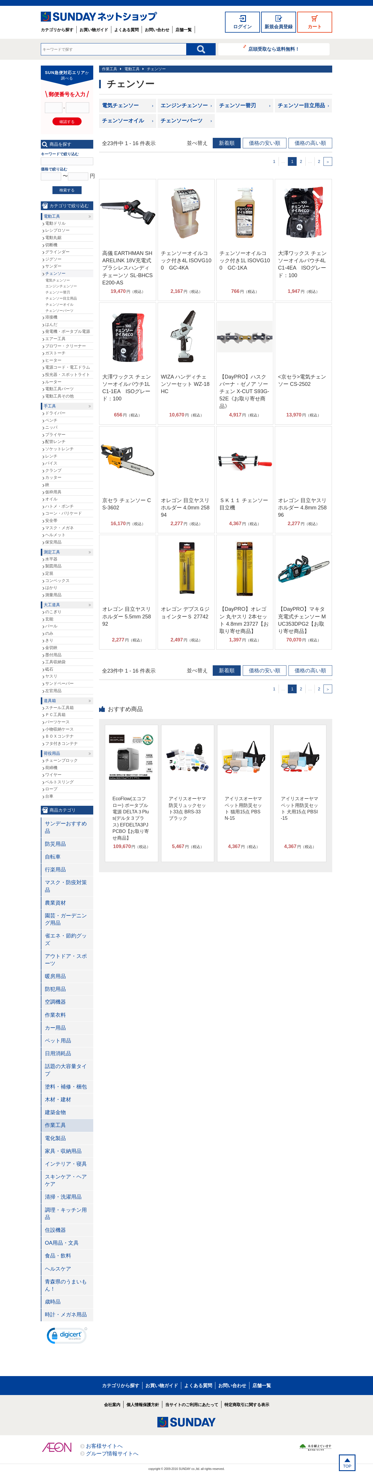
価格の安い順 (264, 143)
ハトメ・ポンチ (59, 506)
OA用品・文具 (62, 1243)
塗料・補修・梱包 (66, 1087)
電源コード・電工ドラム (67, 367)
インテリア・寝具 (66, 1164)
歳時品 (53, 1302)
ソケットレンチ (59, 448)
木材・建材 (58, 1099)
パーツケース (57, 722)
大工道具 (52, 604)
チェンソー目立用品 (301, 105)
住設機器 (55, 1230)
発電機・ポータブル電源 (67, 331)
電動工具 (132, 69)
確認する (67, 121)
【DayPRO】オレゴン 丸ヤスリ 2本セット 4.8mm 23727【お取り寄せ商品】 (244, 620)
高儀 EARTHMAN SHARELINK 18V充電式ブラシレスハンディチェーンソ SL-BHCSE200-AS (127, 268)
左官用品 (53, 690)
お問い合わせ (157, 29)
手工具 (50, 406)
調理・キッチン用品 (66, 1213)
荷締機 (51, 767)
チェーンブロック (61, 760)
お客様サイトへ (104, 1446)
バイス (51, 463)
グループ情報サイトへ (112, 1454)
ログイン (242, 26)
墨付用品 (53, 654)
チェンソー (156, 69)
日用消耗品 (58, 1053)
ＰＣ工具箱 (55, 714)
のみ (49, 633)
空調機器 (55, 1002)
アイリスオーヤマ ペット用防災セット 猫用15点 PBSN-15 (243, 808)
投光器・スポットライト (67, 374)
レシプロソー (57, 230)
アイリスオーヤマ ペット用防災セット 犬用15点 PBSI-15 (299, 808)
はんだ (51, 324)
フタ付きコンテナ (61, 743)
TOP (347, 1466)
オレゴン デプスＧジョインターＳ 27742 (185, 612)
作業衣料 (55, 1015)
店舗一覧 (183, 29)
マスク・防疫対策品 (66, 886)
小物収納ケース (59, 729)
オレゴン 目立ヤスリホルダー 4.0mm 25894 (185, 507)
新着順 (227, 143)
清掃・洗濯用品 (63, 1197)
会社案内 (112, 1404)
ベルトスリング (59, 782)
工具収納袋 (55, 661)
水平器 (51, 559)
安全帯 (51, 520)
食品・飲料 (58, 1256)
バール (51, 626)
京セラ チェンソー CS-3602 (126, 504)
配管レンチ (55, 441)
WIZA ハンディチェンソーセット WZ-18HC (185, 384)
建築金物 (55, 1112)
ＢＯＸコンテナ (59, 736)
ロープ (51, 789)
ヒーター (53, 360)
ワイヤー (53, 774)
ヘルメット (55, 534)
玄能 (49, 619)
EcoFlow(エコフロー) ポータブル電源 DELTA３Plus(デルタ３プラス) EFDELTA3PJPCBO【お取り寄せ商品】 (130, 818)
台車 (49, 796)
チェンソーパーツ (182, 121)
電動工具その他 (59, 396)
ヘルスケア (58, 1269)
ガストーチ (55, 353)
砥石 (49, 669)
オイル (51, 499)
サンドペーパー (59, 683)
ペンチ (51, 420)
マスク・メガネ (59, 527)
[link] (67, 1337)
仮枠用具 (53, 492)
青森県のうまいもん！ (66, 1285)
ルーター (53, 381)
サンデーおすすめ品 (66, 827)
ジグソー (53, 259)
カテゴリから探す (57, 29)
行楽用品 (55, 870)
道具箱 (50, 700)
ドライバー (55, 413)
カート (315, 26)
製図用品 (53, 566)
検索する (67, 190)
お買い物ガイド (94, 29)
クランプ (53, 470)
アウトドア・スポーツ (66, 959)
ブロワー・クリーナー (65, 346)
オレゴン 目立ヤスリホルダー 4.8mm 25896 (302, 507)
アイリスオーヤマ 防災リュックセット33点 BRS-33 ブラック (187, 808)
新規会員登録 (279, 26)
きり (49, 640)
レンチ (51, 456)
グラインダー (57, 251)
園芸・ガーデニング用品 (66, 919)
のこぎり (53, 611)
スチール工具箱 (59, 707)
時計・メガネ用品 (66, 1315)
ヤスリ (51, 676)
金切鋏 (51, 647)
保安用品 (53, 542)
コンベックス (57, 580)
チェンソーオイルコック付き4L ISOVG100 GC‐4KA (186, 260)
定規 (49, 573)
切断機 (51, 244)
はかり (51, 587)
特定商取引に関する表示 (246, 1404)
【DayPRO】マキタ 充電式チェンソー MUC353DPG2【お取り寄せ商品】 (302, 620)
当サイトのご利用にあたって (191, 1404)
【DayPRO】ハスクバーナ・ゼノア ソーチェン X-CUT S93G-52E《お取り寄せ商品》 (244, 391)
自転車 (53, 857)
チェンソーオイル (123, 121)
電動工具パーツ (59, 388)
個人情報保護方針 (142, 1404)
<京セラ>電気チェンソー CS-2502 (302, 380)
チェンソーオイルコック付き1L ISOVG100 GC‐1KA (244, 260)
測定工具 (52, 552)
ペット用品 (58, 1041)
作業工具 (109, 69)
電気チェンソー (120, 105)
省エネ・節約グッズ (66, 939)
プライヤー (55, 434)
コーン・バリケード (63, 513)
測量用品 (53, 594)
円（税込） (128, 291)
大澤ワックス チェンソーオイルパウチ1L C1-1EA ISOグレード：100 (126, 388)
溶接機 (51, 317)
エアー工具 (55, 338)
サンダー (53, 266)
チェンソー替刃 (237, 105)
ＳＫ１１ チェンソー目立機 (243, 504)
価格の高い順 (310, 143)
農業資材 (55, 903)
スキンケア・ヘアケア (66, 1180)
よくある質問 (126, 29)
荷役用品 (52, 753)
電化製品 (55, 1138)
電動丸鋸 (53, 237)
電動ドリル (55, 223)
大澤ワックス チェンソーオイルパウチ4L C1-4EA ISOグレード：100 (302, 264)
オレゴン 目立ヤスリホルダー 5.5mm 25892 (126, 616)
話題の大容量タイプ (66, 1070)
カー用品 (55, 1028)
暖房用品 (55, 976)
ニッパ (51, 427)
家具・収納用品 (63, 1151)
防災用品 (55, 844)
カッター (53, 477)
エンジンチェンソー (184, 105)
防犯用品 (55, 989)
